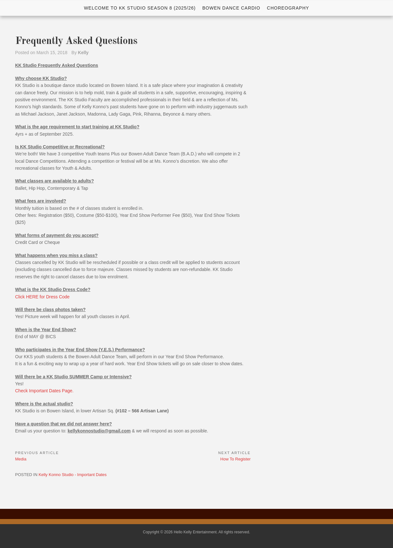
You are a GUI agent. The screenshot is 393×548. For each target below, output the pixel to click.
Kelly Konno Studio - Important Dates (73, 474)
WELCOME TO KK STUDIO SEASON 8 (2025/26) (140, 8)
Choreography (288, 8)
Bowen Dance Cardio (231, 8)
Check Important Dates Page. (44, 390)
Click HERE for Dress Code (42, 296)
